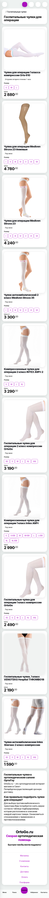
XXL (34, 461)
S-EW (13, 535)
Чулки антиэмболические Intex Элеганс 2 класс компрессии (23, 743)
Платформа (25, 882)
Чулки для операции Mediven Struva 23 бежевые (22, 148)
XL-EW (14, 541)
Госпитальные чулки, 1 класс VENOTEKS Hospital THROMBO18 (24, 678)
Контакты (24, 866)
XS (7, 461)
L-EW (40, 535)
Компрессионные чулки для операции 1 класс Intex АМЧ (21, 522)
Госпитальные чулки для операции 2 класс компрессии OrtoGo (23, 446)
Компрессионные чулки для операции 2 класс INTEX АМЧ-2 (23, 371)
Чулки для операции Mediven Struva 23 (22, 222)
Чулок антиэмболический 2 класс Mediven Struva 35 (21, 296)
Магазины (24, 856)
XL (22, 384)
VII (37, 162)
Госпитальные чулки (16, 11)
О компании (24, 861)
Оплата (24, 877)
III (15, 162)
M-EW (26, 535)
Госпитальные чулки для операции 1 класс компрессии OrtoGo (23, 602)
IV (20, 162)
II (10, 162)
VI (31, 162)
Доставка (24, 872)
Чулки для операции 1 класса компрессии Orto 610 (22, 74)
